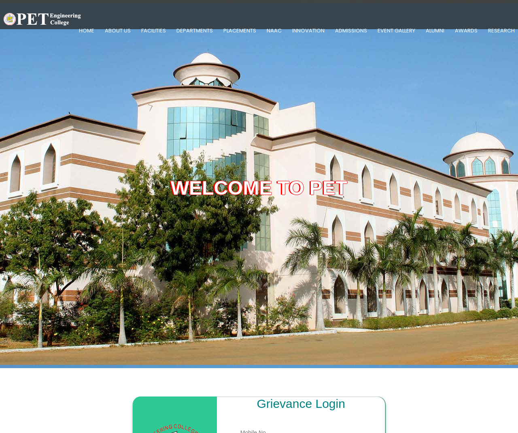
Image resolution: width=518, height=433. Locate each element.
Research (501, 30)
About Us (118, 30)
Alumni (435, 30)
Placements (239, 30)
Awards (466, 30)
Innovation (308, 30)
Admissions (351, 30)
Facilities (153, 30)
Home (86, 30)
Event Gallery (396, 30)
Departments (194, 30)
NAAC (274, 30)
